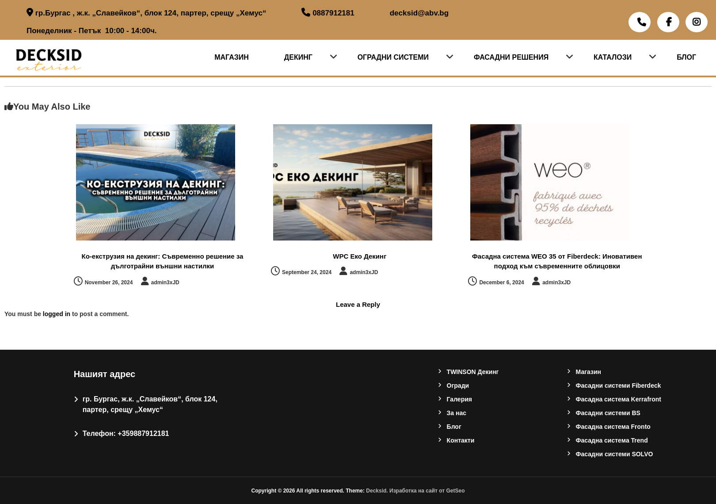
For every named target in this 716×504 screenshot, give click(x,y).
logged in (56, 313)
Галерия (459, 399)
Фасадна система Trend (612, 440)
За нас (456, 412)
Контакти (461, 440)
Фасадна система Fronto (613, 426)
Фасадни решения (511, 57)
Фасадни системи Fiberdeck (618, 385)
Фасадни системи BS (608, 412)
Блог (686, 57)
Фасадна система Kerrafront (618, 399)
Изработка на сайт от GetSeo (427, 491)
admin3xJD (165, 282)
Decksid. (377, 491)
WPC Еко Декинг (359, 256)
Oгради (458, 385)
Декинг (298, 57)
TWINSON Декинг (473, 371)
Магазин (231, 57)
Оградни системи (393, 57)
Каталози (613, 57)
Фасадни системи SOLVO (614, 454)
